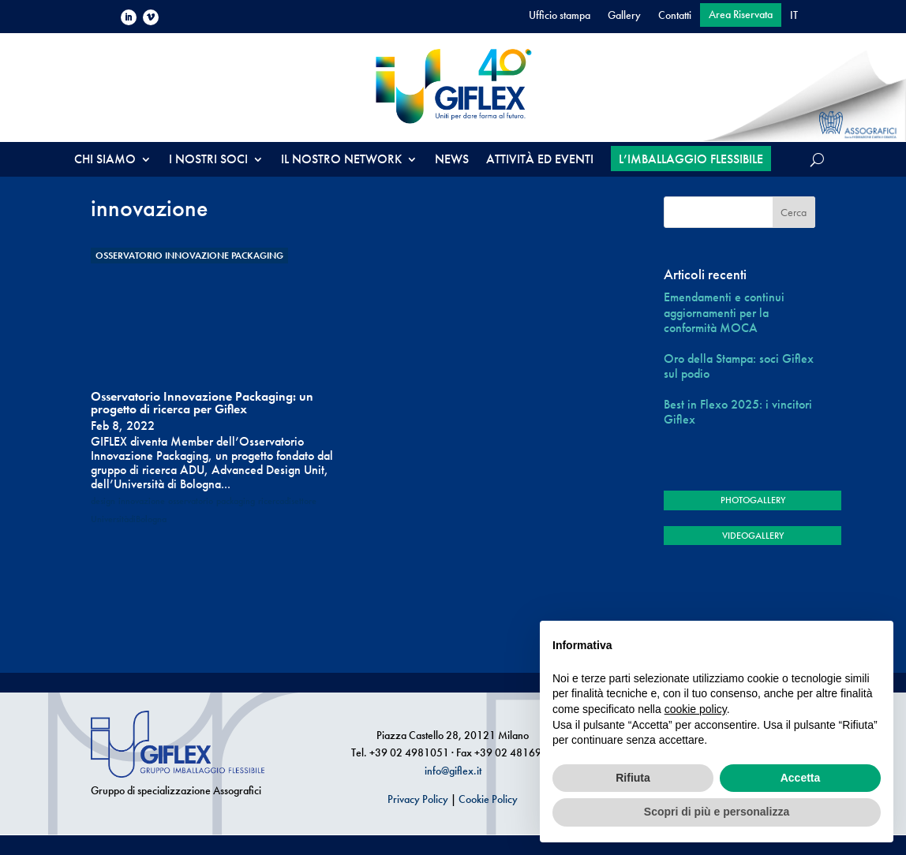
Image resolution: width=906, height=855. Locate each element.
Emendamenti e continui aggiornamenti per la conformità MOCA (724, 312)
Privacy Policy (417, 799)
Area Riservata (741, 15)
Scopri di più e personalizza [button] (716, 811)
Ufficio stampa (559, 15)
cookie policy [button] (696, 709)
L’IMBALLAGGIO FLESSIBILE (691, 159)
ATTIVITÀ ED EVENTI (539, 160)
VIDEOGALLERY (753, 535)
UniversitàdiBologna (129, 519)
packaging (235, 501)
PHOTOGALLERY (753, 500)
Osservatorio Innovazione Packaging (189, 255)
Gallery (624, 15)
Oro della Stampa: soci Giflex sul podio (739, 366)
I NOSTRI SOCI (208, 160)
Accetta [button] (801, 777)
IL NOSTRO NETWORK (341, 160)
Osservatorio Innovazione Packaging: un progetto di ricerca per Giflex (202, 402)
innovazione (141, 501)
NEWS (452, 160)
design (103, 501)
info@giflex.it (453, 771)
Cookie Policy (488, 799)
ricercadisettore (287, 501)
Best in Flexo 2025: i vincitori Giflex (738, 412)
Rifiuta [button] (633, 777)
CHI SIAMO (105, 160)
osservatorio (190, 501)
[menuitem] (794, 18)
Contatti (674, 15)
